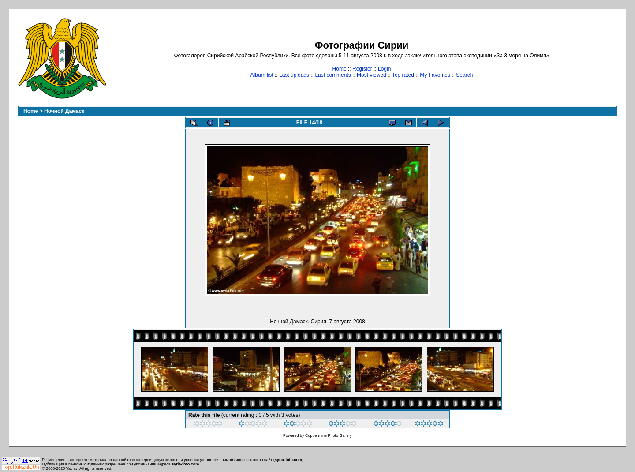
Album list (261, 75)
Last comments (333, 75)
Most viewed (371, 75)
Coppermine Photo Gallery (328, 435)
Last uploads (294, 75)
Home (339, 69)
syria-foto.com (288, 459)
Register (362, 69)
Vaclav (72, 468)
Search (464, 75)
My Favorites (435, 75)
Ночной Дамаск (64, 111)
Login (384, 69)
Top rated (403, 75)
